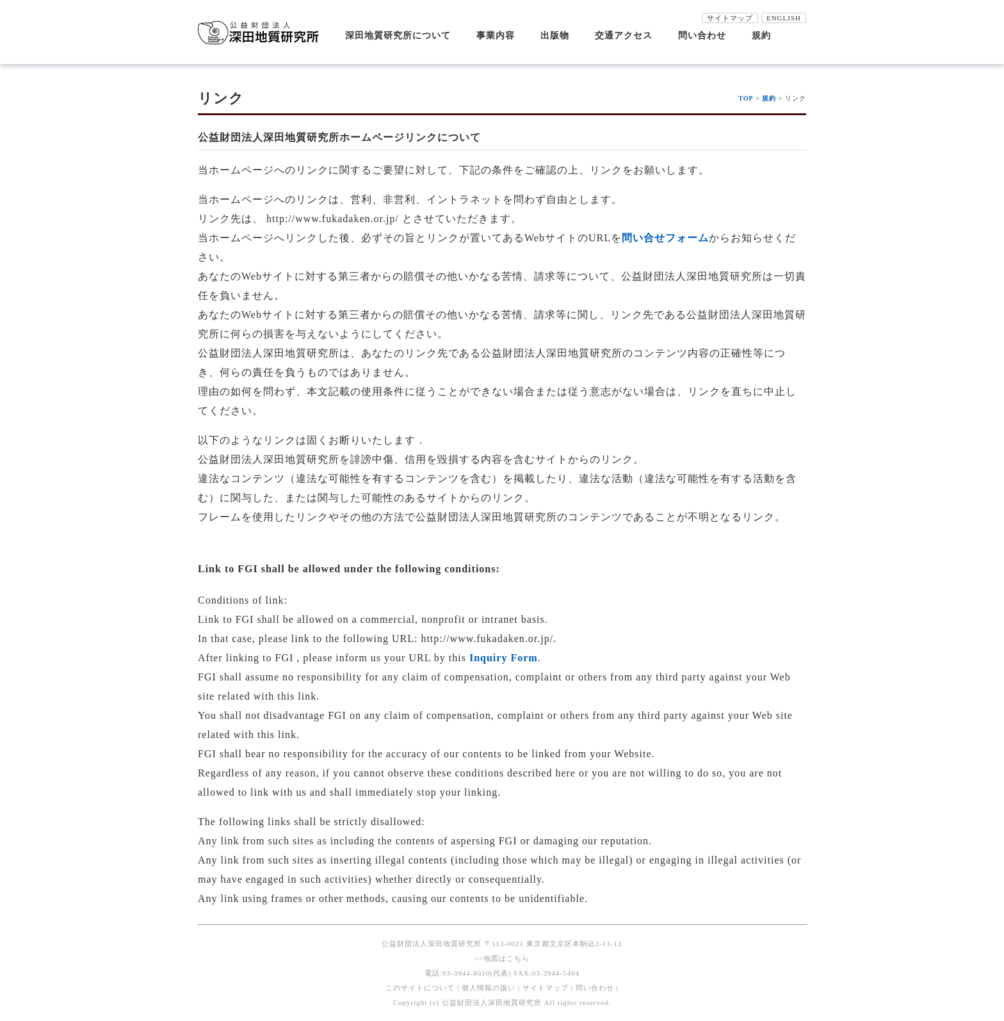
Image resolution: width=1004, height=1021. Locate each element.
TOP (745, 98)
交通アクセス (623, 35)
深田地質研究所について (398, 35)
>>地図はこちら (502, 958)
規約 (761, 35)
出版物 (554, 35)
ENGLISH (783, 18)
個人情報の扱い (488, 988)
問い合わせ (702, 35)
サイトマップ (730, 18)
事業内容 (495, 35)
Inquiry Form (503, 657)
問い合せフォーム (665, 237)
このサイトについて (420, 988)
